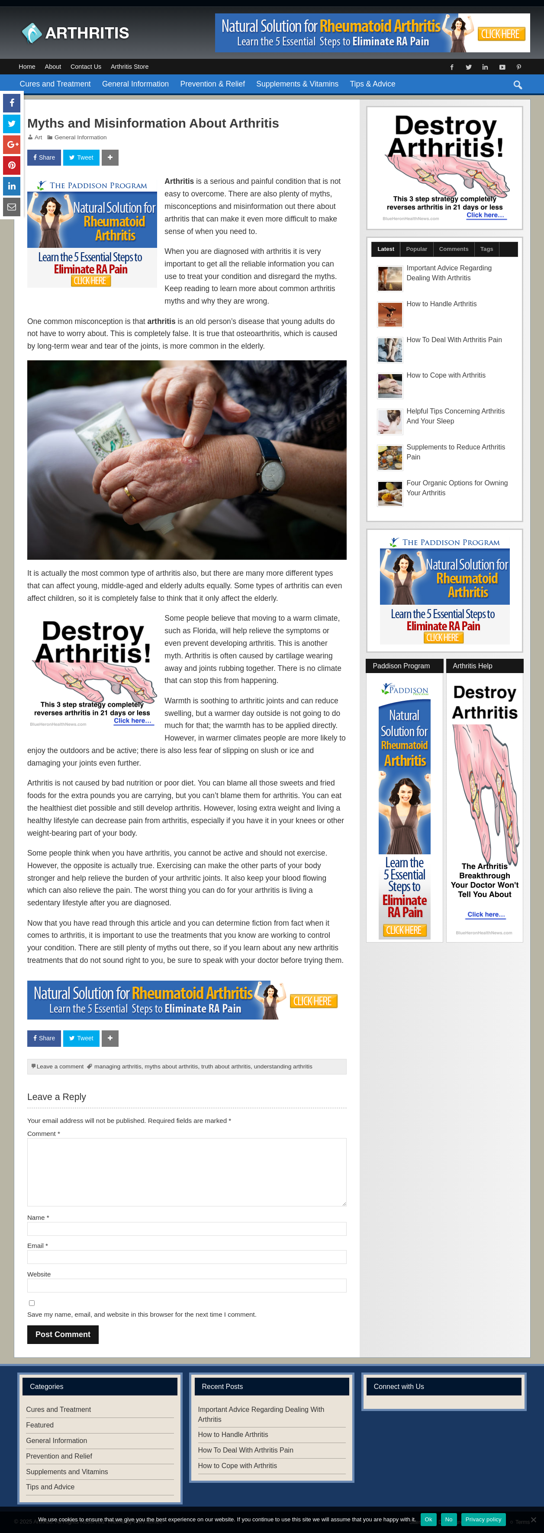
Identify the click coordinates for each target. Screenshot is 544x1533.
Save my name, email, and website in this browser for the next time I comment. (142, 1314)
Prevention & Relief (212, 84)
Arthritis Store (129, 66)
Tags (486, 249)
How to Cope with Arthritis (446, 375)
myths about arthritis (171, 1066)
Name (38, 1217)
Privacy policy (484, 1519)
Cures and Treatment (55, 84)
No (449, 1519)
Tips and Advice (50, 1487)
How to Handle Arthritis (442, 304)
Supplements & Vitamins (297, 84)
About (53, 66)
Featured (40, 1425)
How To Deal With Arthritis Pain (454, 339)
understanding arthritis (283, 1066)
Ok (428, 1519)
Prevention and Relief (59, 1456)
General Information (135, 84)
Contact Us (86, 66)
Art (38, 137)
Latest (385, 249)
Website (39, 1274)
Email (37, 1245)
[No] (533, 1519)
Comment (43, 1133)
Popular (416, 249)
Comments (454, 249)
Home (27, 66)
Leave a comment (60, 1066)
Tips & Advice (373, 84)
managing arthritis (118, 1066)
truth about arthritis (226, 1066)
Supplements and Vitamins (67, 1471)
